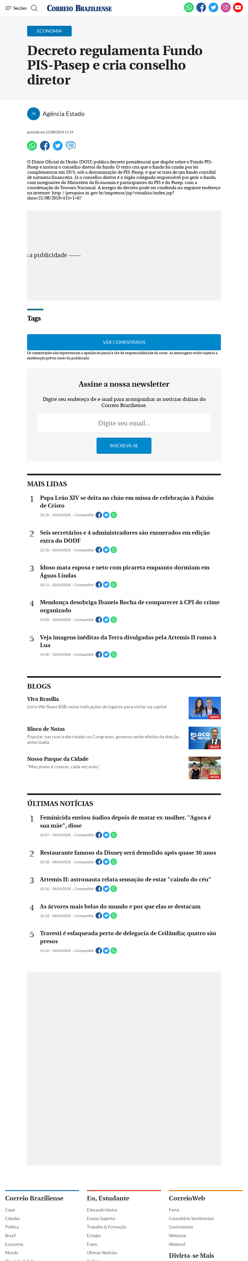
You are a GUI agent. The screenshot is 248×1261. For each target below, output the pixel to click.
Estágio (94, 1235)
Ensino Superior (101, 1218)
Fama (174, 1209)
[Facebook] (201, 11)
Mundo (11, 1252)
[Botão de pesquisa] (33, 8)
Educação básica (102, 1209)
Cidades (12, 1218)
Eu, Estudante (108, 1198)
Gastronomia (181, 1226)
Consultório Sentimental (191, 1218)
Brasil (10, 1235)
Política (12, 1226)
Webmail (177, 1244)
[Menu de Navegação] (16, 8)
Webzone (177, 1235)
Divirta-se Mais (191, 1255)
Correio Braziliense (34, 1198)
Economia (14, 1244)
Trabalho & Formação (106, 1226)
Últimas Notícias (102, 1252)
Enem (92, 1244)
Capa (10, 1209)
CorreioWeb (187, 1198)
